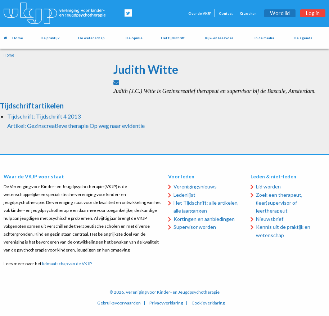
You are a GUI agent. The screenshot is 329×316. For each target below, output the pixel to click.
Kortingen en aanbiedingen (204, 219)
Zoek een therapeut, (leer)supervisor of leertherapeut (279, 203)
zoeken (248, 13)
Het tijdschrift (173, 38)
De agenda (303, 38)
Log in (313, 13)
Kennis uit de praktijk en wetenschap (283, 231)
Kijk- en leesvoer (219, 38)
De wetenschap (91, 38)
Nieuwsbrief (269, 219)
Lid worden (268, 186)
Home (17, 38)
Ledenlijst (184, 195)
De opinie (134, 38)
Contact (226, 13)
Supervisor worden (194, 227)
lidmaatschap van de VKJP (66, 263)
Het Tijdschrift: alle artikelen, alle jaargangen (206, 207)
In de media (264, 38)
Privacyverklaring (166, 303)
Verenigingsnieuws (195, 186)
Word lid (280, 13)
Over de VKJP (200, 13)
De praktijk (50, 38)
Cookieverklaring (208, 303)
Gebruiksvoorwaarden (119, 303)
